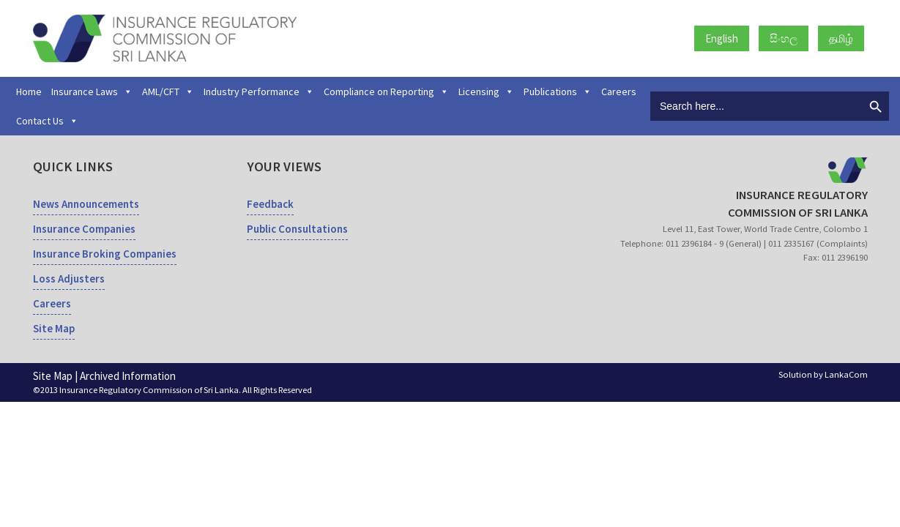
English (721, 38)
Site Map (54, 328)
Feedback (270, 204)
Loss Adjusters (69, 278)
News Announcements (86, 204)
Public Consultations (297, 229)
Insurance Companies (84, 229)
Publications (558, 91)
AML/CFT (168, 91)
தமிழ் (841, 38)
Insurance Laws (92, 91)
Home (29, 91)
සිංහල (783, 38)
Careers (618, 91)
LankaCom (846, 374)
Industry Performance (259, 91)
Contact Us (47, 120)
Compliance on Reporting (386, 91)
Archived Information (128, 376)
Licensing (486, 91)
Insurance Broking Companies (104, 254)
